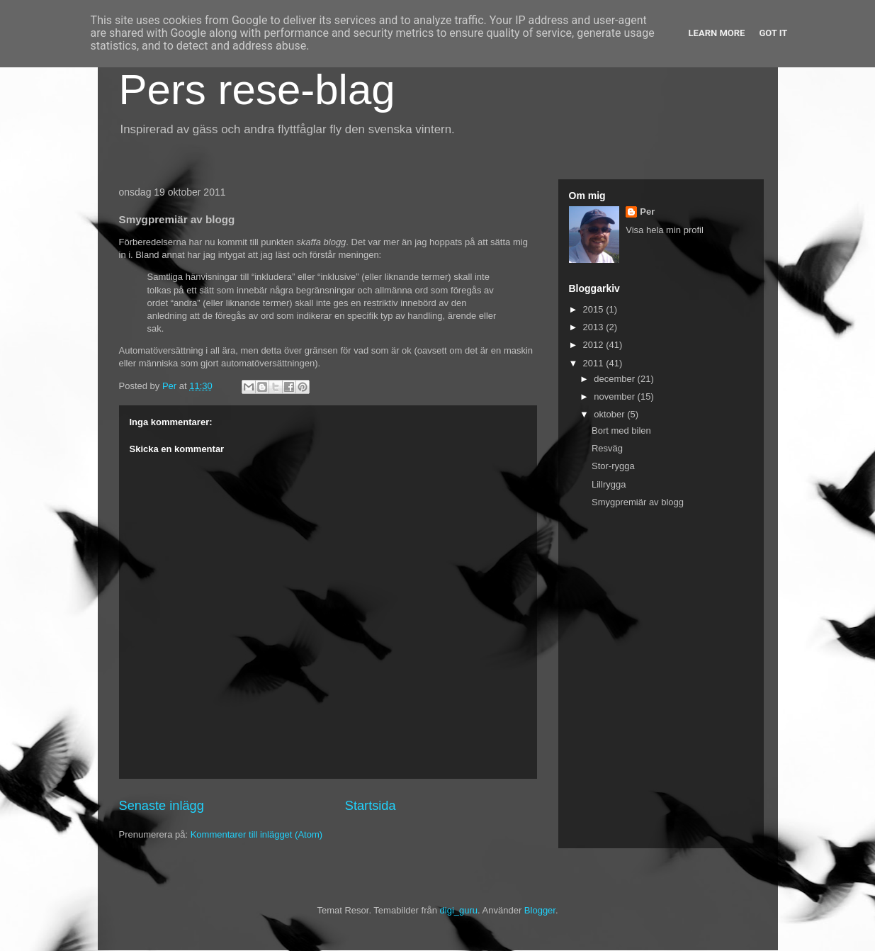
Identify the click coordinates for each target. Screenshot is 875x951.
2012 (594, 344)
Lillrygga (609, 484)
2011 (594, 363)
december (615, 378)
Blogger (539, 910)
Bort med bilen (621, 430)
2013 (594, 327)
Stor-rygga (613, 466)
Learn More (717, 33)
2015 (594, 309)
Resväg (607, 448)
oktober (610, 414)
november (615, 396)
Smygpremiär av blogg (638, 502)
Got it (773, 33)
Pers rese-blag (257, 89)
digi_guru (459, 910)
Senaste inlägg (161, 806)
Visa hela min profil (665, 230)
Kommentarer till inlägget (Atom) (256, 834)
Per (647, 211)
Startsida (370, 806)
